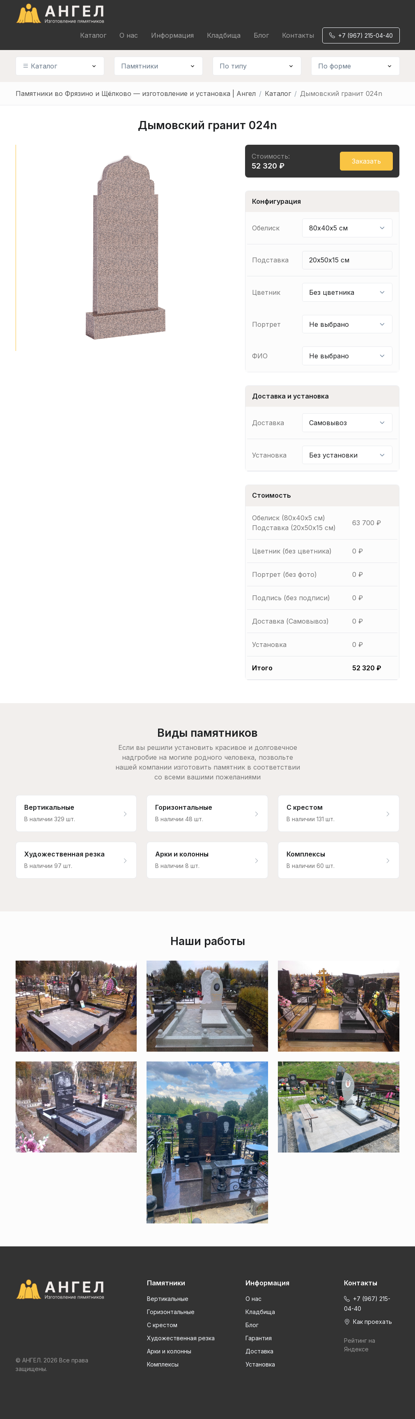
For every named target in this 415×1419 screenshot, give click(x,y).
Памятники (139, 66)
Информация (172, 35)
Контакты (298, 35)
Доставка (259, 1351)
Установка (260, 1364)
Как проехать (368, 1321)
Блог (261, 35)
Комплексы (163, 1364)
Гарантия (258, 1338)
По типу (233, 66)
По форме (334, 66)
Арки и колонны (169, 1351)
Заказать (366, 161)
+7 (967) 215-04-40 (361, 35)
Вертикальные (167, 1298)
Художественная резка (181, 1338)
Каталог (93, 35)
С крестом (162, 1324)
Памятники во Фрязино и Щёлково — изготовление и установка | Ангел (136, 93)
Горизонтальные (171, 1311)
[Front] (60, 1289)
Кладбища (224, 35)
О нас (128, 35)
